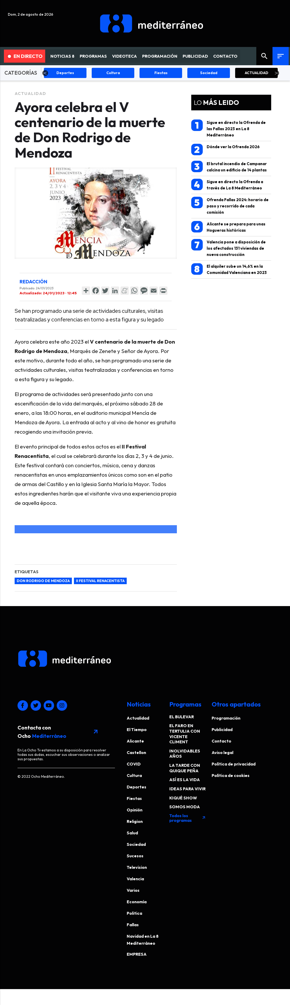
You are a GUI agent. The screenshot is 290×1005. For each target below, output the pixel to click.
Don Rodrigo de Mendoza (43, 580)
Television (137, 867)
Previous (45, 73)
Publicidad (222, 729)
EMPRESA (137, 954)
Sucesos (135, 855)
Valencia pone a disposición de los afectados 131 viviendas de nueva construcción (228, 248)
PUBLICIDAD (195, 56)
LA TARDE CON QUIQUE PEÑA (184, 768)
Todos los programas (187, 818)
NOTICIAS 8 (62, 56)
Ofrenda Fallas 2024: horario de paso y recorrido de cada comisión (230, 206)
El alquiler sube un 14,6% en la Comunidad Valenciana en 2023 (229, 269)
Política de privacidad (234, 764)
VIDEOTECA (124, 56)
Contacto (221, 741)
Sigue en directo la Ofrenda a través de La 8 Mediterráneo (227, 184)
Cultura (134, 775)
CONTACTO (225, 56)
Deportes (136, 786)
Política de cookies (231, 775)
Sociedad (136, 844)
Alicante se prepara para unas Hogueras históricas (228, 227)
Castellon (136, 752)
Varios (133, 890)
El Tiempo (137, 729)
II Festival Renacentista (100, 580)
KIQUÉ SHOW (183, 797)
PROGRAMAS (93, 56)
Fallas (133, 924)
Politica (134, 913)
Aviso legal (222, 752)
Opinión (134, 809)
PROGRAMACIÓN (159, 56)
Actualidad (30, 93)
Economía (137, 901)
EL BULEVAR (181, 716)
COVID (134, 764)
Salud (132, 832)
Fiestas (134, 798)
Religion (135, 821)
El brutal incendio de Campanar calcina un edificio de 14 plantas (229, 166)
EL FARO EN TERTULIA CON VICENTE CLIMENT (184, 733)
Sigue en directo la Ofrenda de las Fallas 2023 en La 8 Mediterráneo (228, 128)
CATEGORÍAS (20, 72)
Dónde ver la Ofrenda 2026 (225, 149)
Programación (226, 718)
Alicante (135, 741)
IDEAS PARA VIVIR (187, 788)
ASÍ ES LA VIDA (184, 779)
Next (276, 73)
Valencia (135, 878)
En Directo (25, 56)
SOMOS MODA (184, 806)
